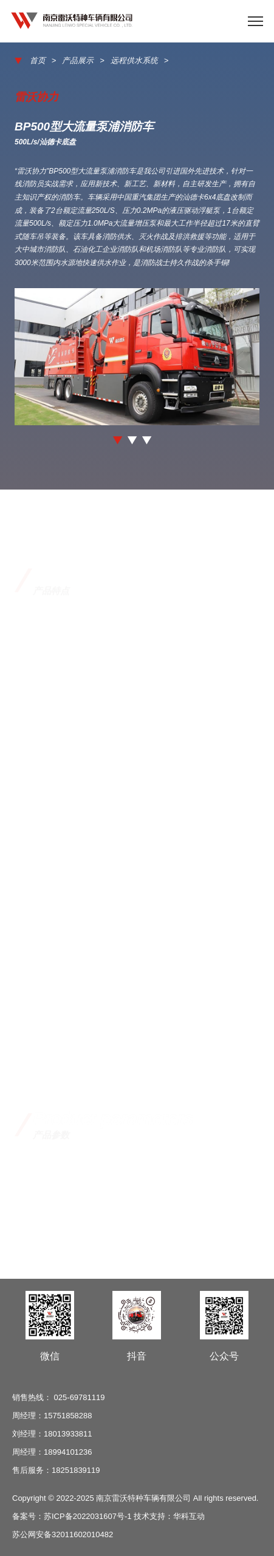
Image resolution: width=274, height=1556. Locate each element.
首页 (38, 61)
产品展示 (78, 61)
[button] (117, 440)
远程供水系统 (134, 61)
